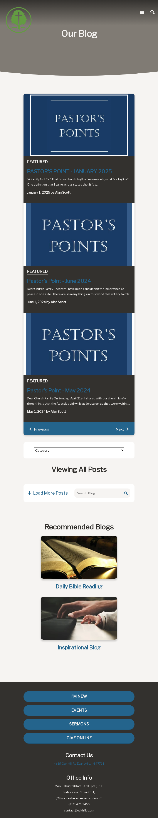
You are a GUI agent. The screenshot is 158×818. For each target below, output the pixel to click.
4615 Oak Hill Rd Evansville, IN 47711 (79, 763)
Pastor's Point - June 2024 (59, 281)
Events (79, 710)
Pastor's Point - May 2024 (58, 390)
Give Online (79, 738)
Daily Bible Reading (79, 586)
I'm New (79, 696)
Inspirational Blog (79, 647)
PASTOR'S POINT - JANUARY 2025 (69, 171)
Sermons (79, 724)
